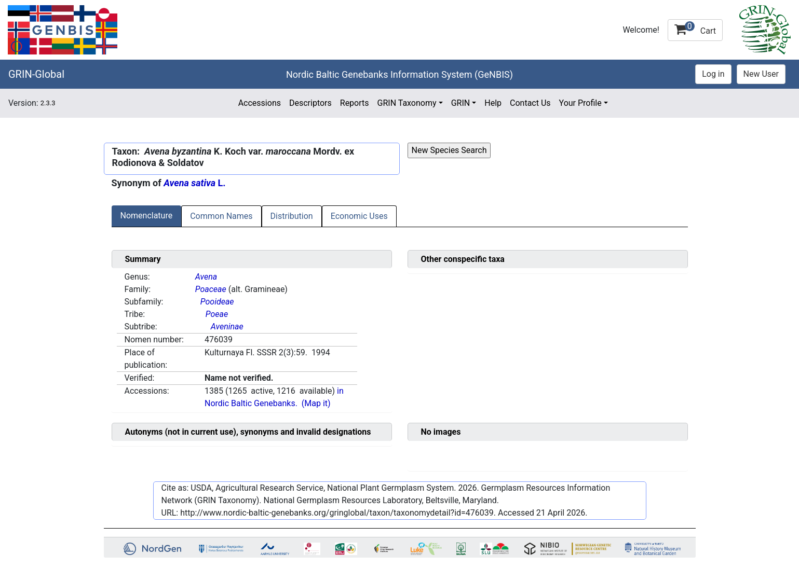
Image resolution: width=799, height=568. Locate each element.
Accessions (259, 103)
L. (194, 182)
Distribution (291, 216)
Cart (695, 28)
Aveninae (227, 326)
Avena (206, 277)
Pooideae (217, 302)
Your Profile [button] (580, 103)
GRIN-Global (36, 74)
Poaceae (210, 289)
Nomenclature (146, 215)
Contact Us (530, 103)
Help (493, 103)
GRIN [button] (460, 103)
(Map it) (316, 403)
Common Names (221, 216)
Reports (354, 103)
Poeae (217, 314)
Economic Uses (359, 216)
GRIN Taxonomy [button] (407, 103)
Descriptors (310, 103)
